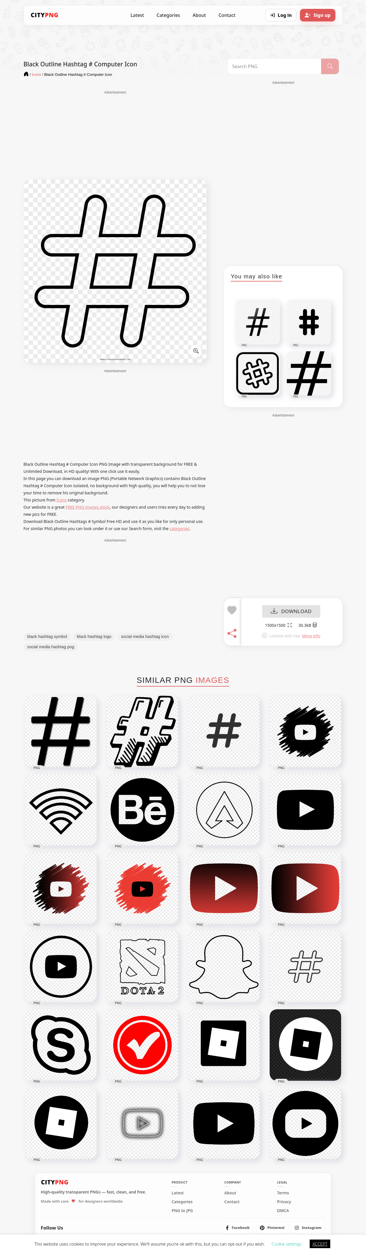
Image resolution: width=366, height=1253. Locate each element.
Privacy (284, 1201)
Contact (226, 15)
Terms (283, 1192)
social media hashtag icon (145, 636)
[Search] (330, 66)
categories (179, 528)
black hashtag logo (94, 636)
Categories (168, 15)
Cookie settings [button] (286, 1244)
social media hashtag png (50, 647)
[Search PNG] (274, 66)
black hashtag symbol (47, 636)
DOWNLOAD (291, 611)
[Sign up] (317, 15)
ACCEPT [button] (320, 1244)
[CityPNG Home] (45, 15)
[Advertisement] (115, 135)
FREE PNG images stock (87, 507)
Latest (137, 15)
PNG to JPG (182, 1210)
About (199, 15)
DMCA (283, 1210)
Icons (62, 500)
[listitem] (237, 1228)
